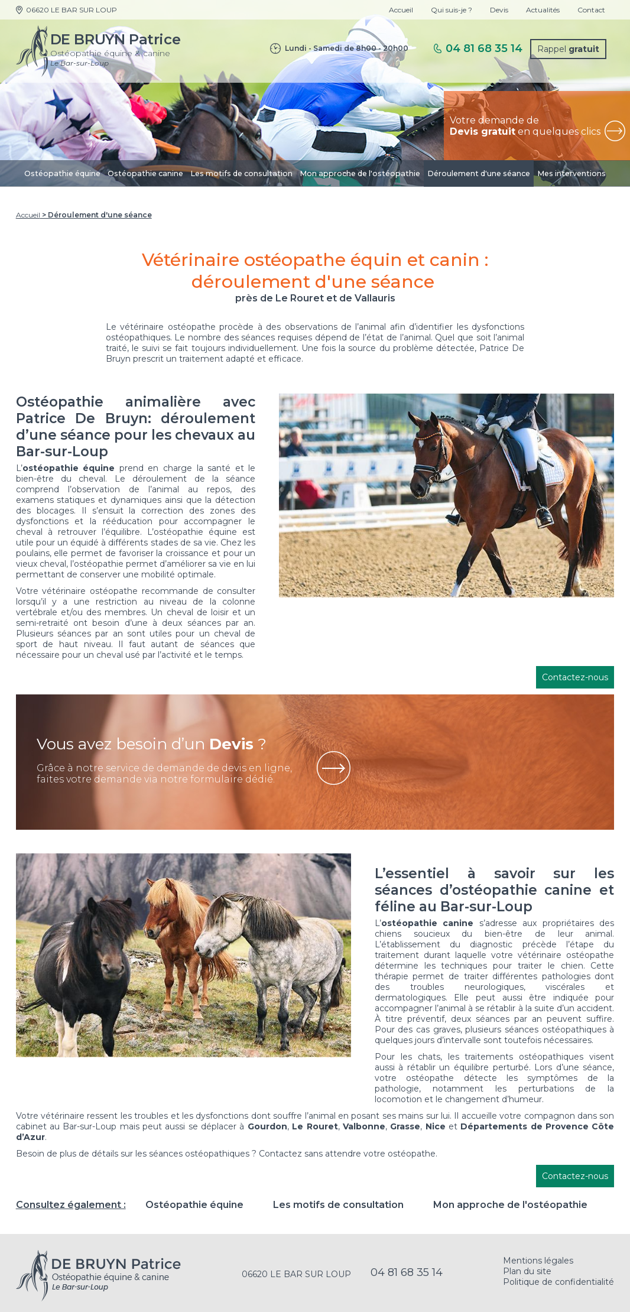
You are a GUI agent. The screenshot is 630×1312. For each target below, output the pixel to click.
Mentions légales (538, 1260)
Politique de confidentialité (558, 1282)
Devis (499, 9)
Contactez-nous (575, 677)
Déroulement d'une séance (478, 173)
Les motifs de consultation (241, 173)
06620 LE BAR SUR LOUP (71, 9)
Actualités (543, 9)
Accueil (401, 9)
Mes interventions (571, 173)
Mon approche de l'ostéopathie (360, 173)
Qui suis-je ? (451, 9)
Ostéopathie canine (145, 173)
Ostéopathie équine (62, 173)
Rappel (568, 49)
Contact (591, 9)
